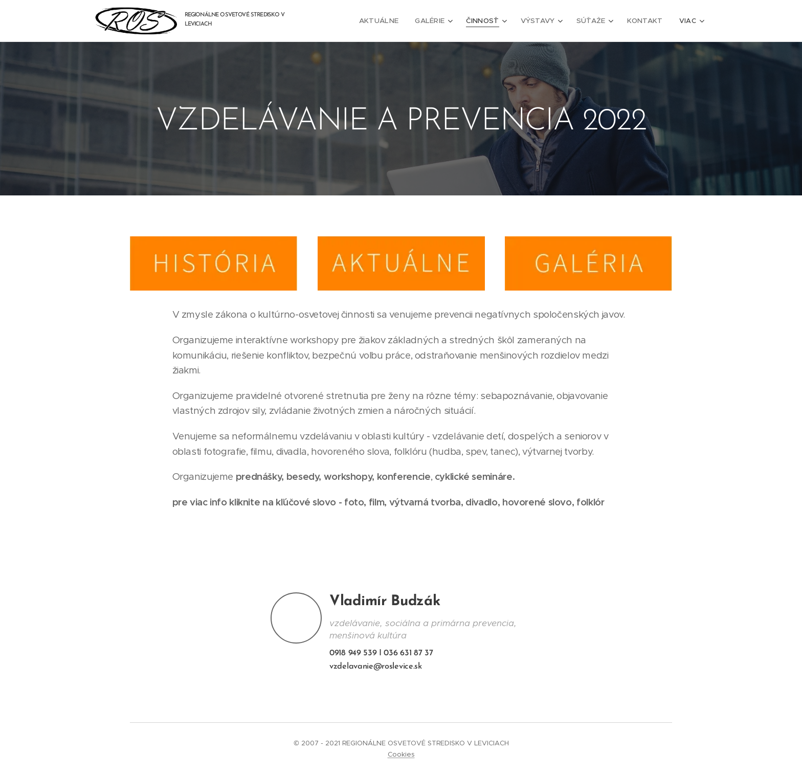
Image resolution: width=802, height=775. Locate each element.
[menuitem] (390, 21)
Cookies (401, 754)
